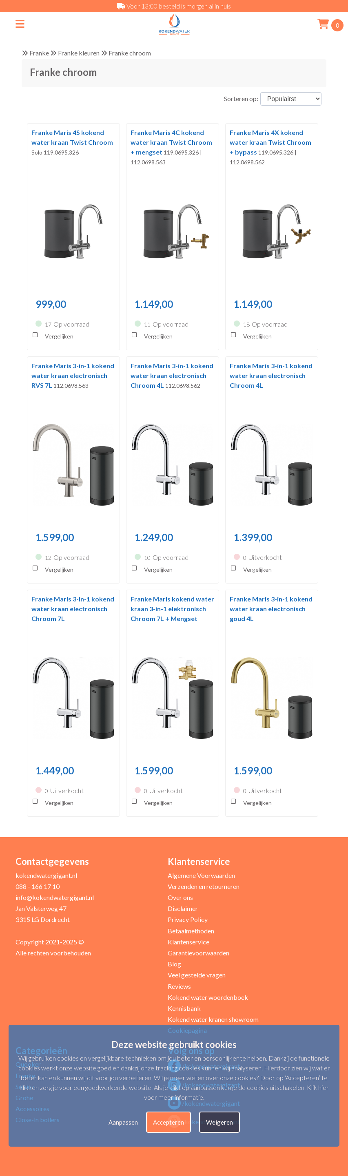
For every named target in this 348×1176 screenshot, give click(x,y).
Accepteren (168, 1122)
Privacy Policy (188, 919)
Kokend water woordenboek (208, 997)
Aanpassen (123, 1122)
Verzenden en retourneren (203, 886)
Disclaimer (183, 908)
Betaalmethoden (191, 931)
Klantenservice (188, 942)
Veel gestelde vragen (197, 975)
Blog (174, 964)
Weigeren (219, 1122)
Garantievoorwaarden (198, 953)
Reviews (179, 986)
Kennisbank (184, 1008)
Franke (39, 53)
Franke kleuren (79, 53)
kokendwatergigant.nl (46, 875)
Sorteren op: (241, 98)
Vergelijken (52, 337)
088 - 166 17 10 (38, 886)
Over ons (180, 897)
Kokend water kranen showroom (213, 1019)
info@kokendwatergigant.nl (55, 897)
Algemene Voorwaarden (201, 875)
